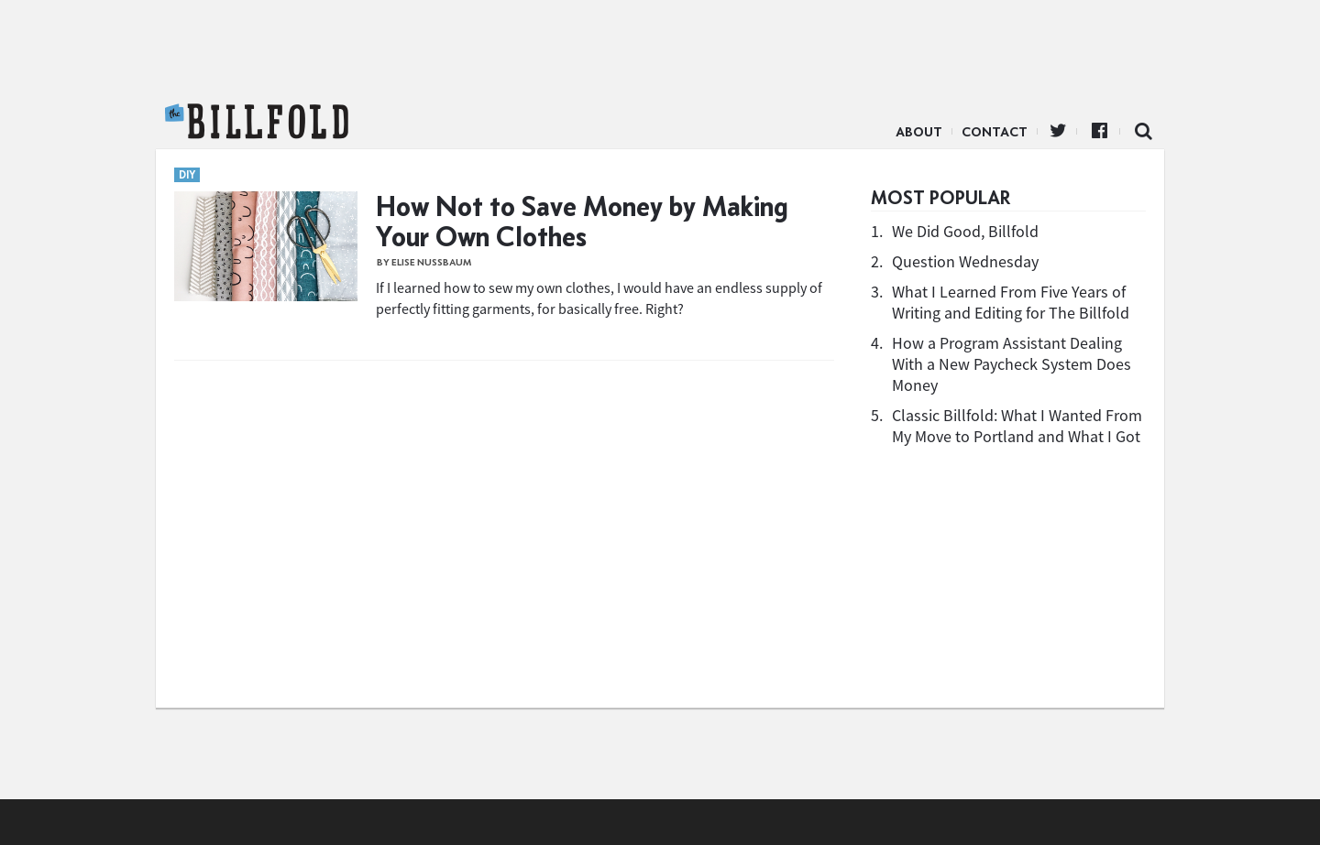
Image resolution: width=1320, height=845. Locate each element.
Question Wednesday (965, 261)
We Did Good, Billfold (965, 231)
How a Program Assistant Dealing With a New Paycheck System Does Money (1011, 363)
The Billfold (256, 121)
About (919, 132)
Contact (995, 132)
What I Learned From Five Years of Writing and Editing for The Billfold (1010, 302)
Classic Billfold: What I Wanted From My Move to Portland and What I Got (1017, 426)
